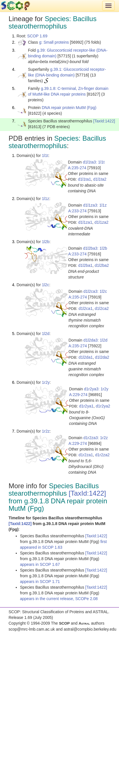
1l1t (45, 155)
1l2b (45, 241)
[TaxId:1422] (104, 121)
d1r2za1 (85, 455)
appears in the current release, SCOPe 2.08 (59, 598)
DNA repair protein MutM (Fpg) (69, 107)
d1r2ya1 (86, 406)
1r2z (46, 431)
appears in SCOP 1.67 (40, 564)
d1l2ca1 (85, 308)
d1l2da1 (85, 357)
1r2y (46, 382)
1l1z (45, 198)
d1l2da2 (102, 357)
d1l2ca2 (102, 308)
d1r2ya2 (103, 406)
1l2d (45, 333)
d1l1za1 (85, 222)
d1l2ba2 (102, 265)
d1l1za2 (101, 222)
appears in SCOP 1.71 (40, 581)
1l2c (45, 284)
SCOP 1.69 (37, 36)
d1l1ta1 (84, 179)
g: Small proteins (54, 42)
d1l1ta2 (99, 179)
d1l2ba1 (85, 265)
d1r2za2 (102, 455)
